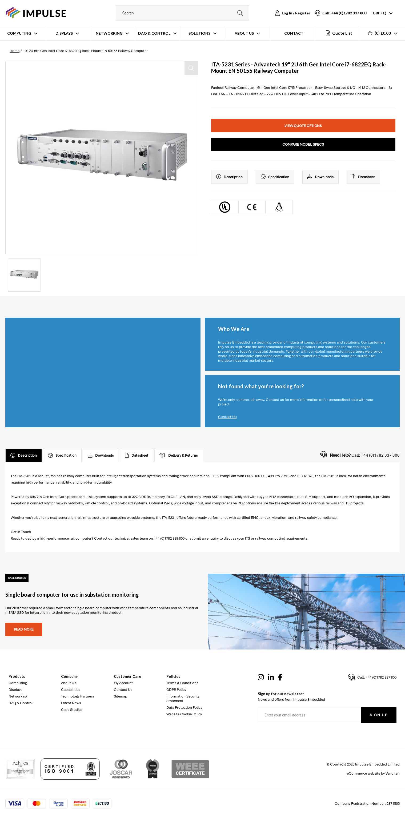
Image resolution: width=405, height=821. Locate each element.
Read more (24, 629)
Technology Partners (77, 696)
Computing (19, 33)
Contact (293, 33)
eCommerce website (363, 773)
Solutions (199, 33)
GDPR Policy (176, 689)
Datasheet (363, 176)
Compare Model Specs (303, 144)
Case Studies (71, 709)
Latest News (71, 703)
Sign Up (379, 715)
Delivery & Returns (178, 455)
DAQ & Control (154, 33)
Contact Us (227, 417)
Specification (275, 176)
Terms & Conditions (182, 683)
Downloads (320, 176)
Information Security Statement (182, 698)
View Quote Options (303, 125)
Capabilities (70, 689)
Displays (64, 33)
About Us (244, 33)
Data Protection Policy (184, 707)
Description (229, 176)
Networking (109, 33)
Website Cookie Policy (184, 714)
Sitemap (120, 696)
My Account (123, 683)
